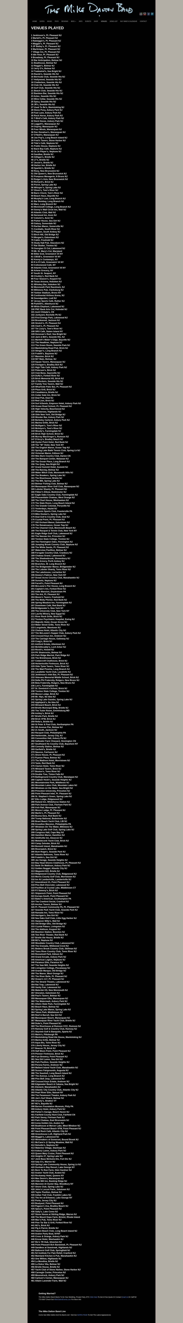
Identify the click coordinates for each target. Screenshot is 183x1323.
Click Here (63, 1299)
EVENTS (88, 21)
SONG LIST (114, 21)
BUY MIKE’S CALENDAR (128, 21)
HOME (34, 21)
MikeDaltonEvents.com (47, 1307)
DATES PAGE (97, 1299)
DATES (42, 21)
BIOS (73, 21)
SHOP (96, 21)
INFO (80, 21)
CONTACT (143, 21)
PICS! (57, 21)
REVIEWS (64, 21)
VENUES (104, 21)
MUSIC (49, 21)
